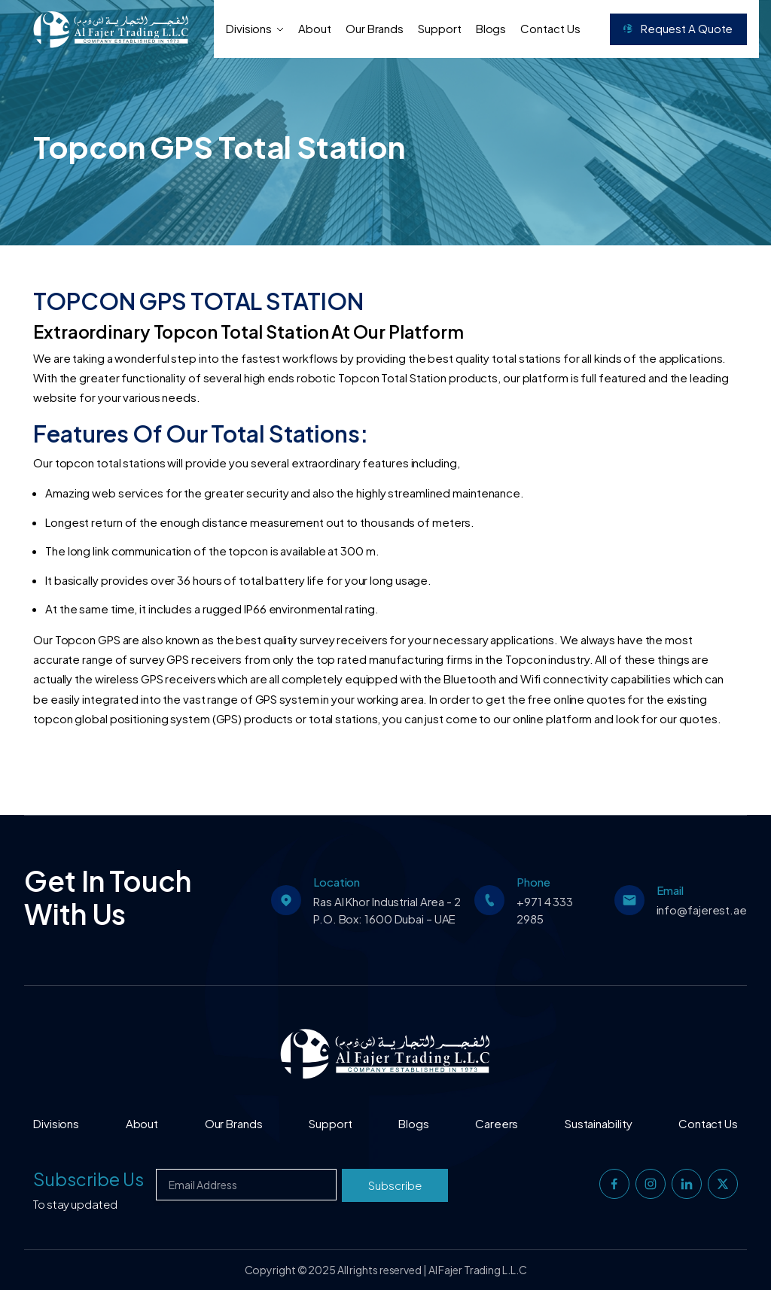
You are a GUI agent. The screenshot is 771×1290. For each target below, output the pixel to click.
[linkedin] (687, 1184)
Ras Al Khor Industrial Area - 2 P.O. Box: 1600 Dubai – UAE (387, 910)
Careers (496, 1123)
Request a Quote (678, 28)
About (314, 28)
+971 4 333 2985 (545, 910)
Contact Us (550, 28)
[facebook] (614, 1184)
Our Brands (375, 28)
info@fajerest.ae (702, 909)
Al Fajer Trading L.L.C (477, 1269)
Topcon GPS (89, 639)
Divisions (255, 28)
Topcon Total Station (393, 377)
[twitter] (723, 1184)
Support (439, 28)
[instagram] (650, 1184)
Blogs (491, 28)
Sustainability (598, 1123)
